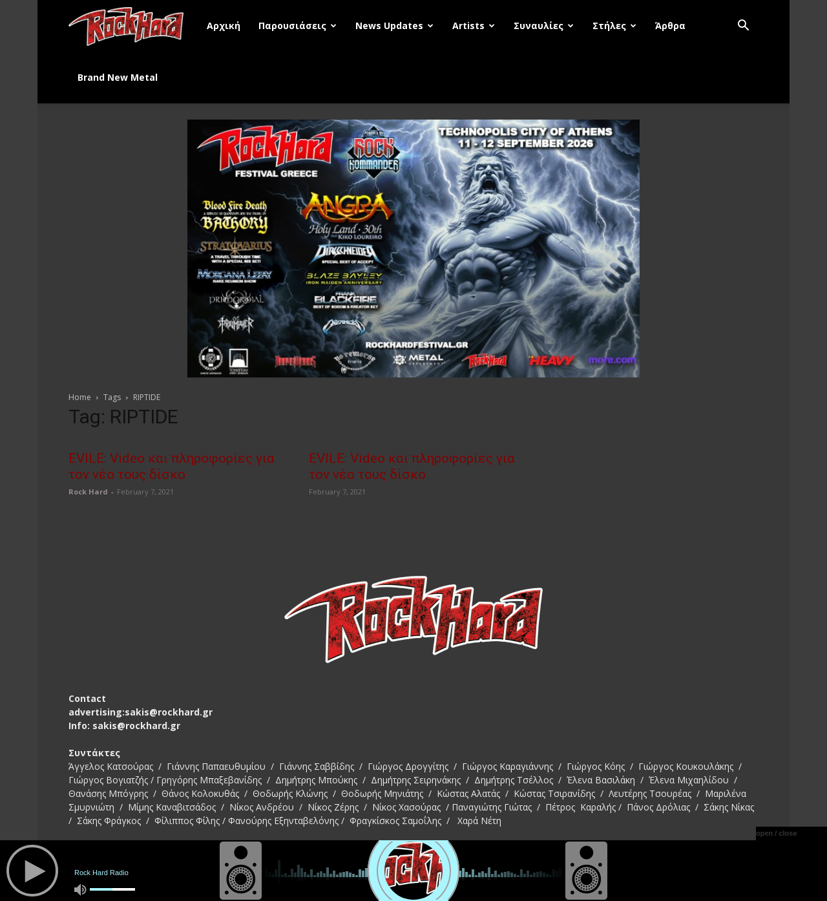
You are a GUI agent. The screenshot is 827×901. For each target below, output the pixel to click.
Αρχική (223, 25)
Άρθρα (670, 25)
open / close (776, 833)
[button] (743, 27)
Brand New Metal (118, 77)
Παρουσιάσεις (297, 25)
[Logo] (133, 26)
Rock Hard (88, 491)
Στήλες (614, 25)
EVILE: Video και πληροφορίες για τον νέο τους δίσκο (171, 466)
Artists (473, 25)
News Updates (394, 25)
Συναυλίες (544, 25)
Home (79, 397)
